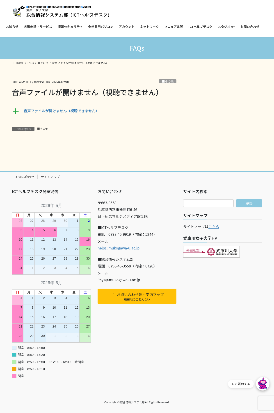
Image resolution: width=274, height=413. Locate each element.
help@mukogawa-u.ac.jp (118, 248)
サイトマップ (50, 177)
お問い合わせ (24, 177)
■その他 (168, 81)
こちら (213, 226)
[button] (94, 111)
